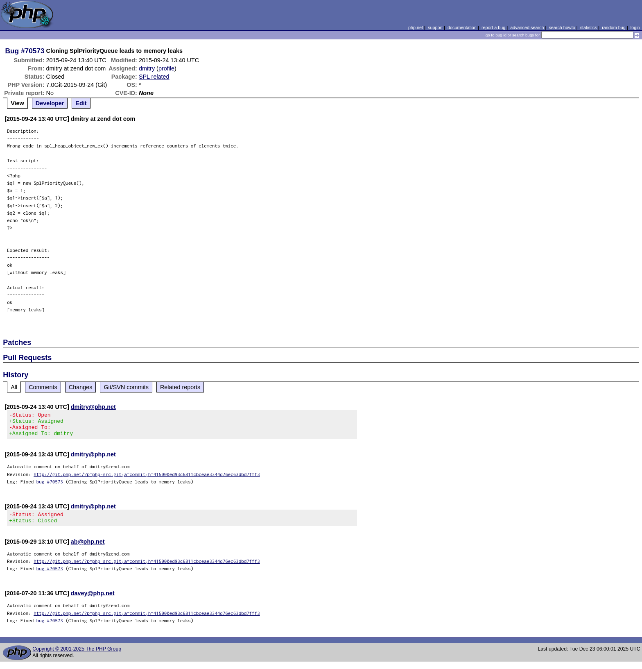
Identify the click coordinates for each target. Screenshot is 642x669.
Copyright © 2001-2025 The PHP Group (76, 656)
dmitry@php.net (93, 407)
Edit (80, 103)
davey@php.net (93, 600)
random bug (614, 27)
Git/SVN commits (126, 387)
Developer (50, 103)
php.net (415, 27)
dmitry (147, 68)
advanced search (527, 27)
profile (166, 68)
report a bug (493, 27)
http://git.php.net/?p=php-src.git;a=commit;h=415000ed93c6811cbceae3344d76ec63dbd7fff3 (147, 479)
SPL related (154, 76)
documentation (462, 27)
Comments (43, 387)
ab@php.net (88, 549)
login (635, 27)
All (14, 387)
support (435, 27)
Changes (81, 387)
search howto (562, 27)
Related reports (180, 387)
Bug (12, 51)
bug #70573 (49, 486)
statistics (588, 27)
